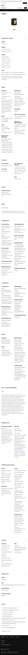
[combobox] (4, 8)
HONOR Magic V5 (10, 10)
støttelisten (19, 448)
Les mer (21, 10)
